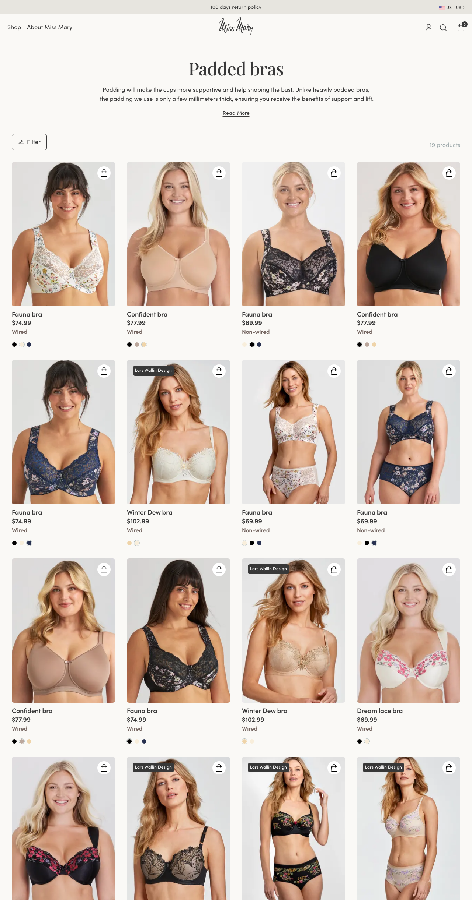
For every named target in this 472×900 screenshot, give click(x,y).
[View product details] (63, 327)
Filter (29, 141)
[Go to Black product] (14, 344)
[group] (63, 234)
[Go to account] (428, 27)
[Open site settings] (452, 7)
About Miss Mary (49, 27)
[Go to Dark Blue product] (29, 344)
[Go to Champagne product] (22, 344)
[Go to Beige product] (144, 344)
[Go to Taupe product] (137, 344)
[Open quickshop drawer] (104, 173)
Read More (236, 113)
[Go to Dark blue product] (29, 543)
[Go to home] (236, 26)
